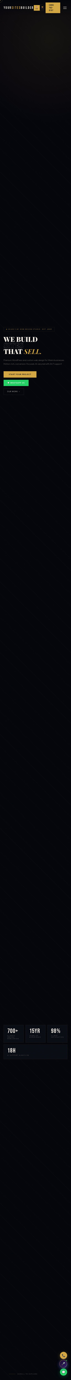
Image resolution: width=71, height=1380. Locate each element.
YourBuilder (19, 8)
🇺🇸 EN (37, 8)
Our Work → (13, 392)
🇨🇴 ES (43, 8)
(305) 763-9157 (51, 8)
